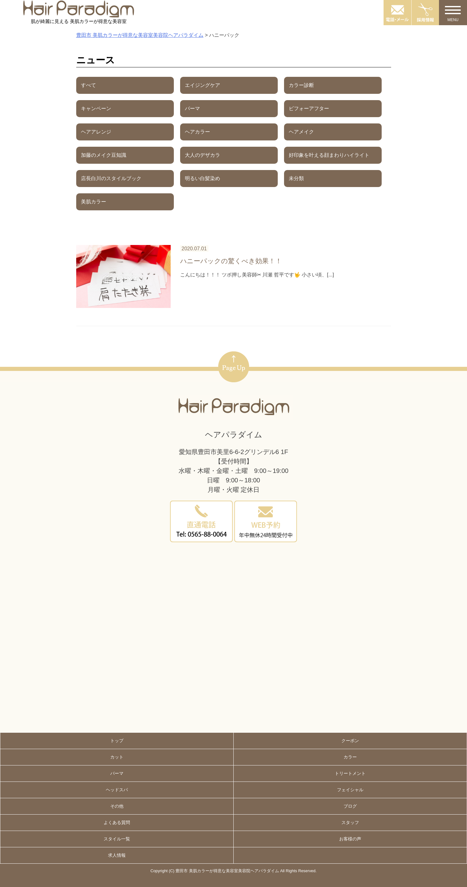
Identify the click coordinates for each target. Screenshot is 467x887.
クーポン (350, 740)
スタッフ (350, 822)
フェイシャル (350, 789)
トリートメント (350, 773)
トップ (116, 740)
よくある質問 (117, 822)
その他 (116, 806)
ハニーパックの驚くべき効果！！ (231, 260)
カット (116, 756)
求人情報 (117, 855)
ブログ (350, 806)
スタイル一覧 (117, 838)
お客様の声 (350, 838)
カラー (350, 756)
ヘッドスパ (117, 789)
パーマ (116, 773)
